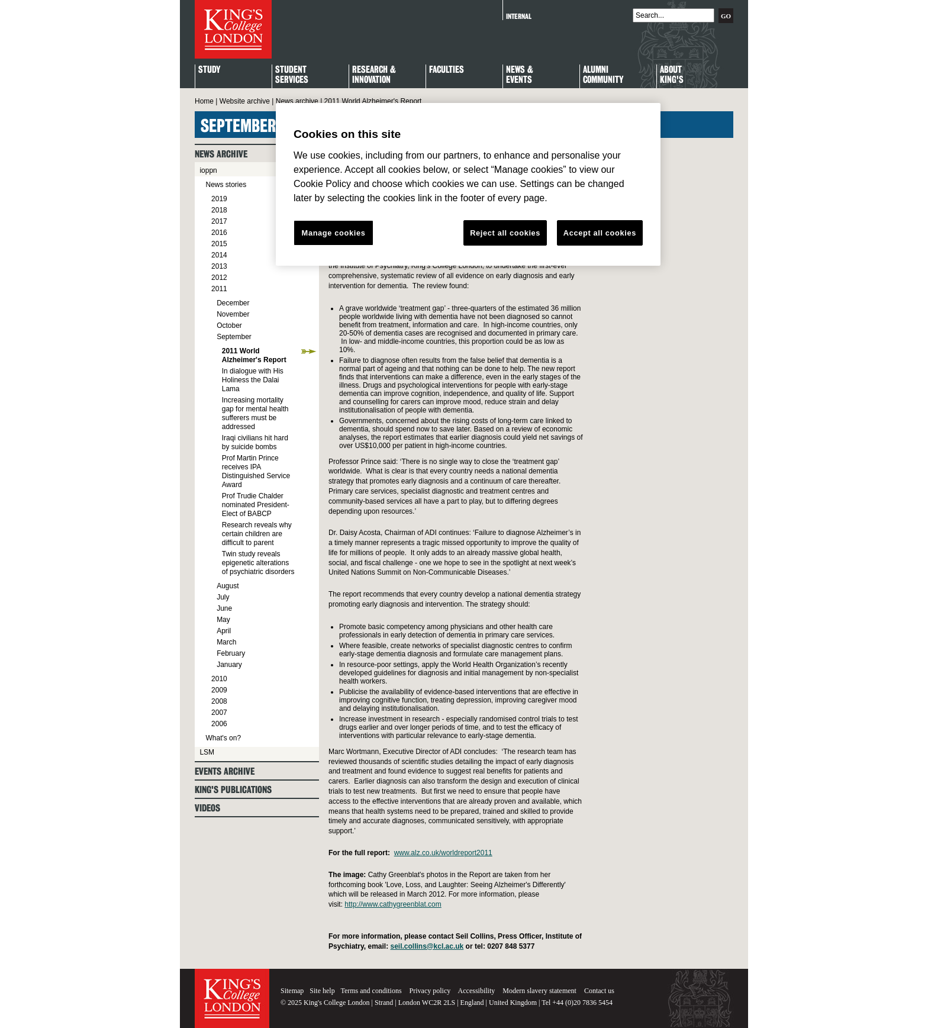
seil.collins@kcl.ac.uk (427, 946)
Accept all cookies (599, 232)
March (226, 642)
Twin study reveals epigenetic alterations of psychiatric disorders (258, 563)
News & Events (519, 75)
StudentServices (291, 75)
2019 (219, 199)
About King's (672, 75)
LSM (206, 752)
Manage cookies (334, 232)
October (229, 325)
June (224, 608)
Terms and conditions (370, 991)
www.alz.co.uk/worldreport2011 (443, 853)
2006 (219, 724)
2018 (219, 210)
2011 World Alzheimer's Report (254, 355)
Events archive (224, 771)
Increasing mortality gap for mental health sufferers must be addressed (255, 413)
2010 (219, 679)
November (233, 314)
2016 (219, 232)
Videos (207, 808)
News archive (297, 101)
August (228, 586)
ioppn (208, 170)
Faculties (446, 70)
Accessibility (476, 991)
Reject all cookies (505, 232)
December (233, 303)
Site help (322, 991)
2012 (219, 277)
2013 (219, 266)
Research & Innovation (374, 75)
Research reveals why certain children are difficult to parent (257, 534)
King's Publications (233, 790)
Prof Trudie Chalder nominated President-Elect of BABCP (255, 505)
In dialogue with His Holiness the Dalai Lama (252, 380)
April (224, 631)
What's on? (223, 738)
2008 (219, 701)
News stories (225, 185)
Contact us (599, 991)
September (234, 337)
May (223, 619)
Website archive (245, 101)
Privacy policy (430, 991)
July (223, 597)
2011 (219, 289)
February (231, 653)
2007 (219, 712)
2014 (219, 255)
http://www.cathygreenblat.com (392, 904)
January (229, 664)
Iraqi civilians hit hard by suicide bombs (255, 442)
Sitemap (292, 991)
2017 (219, 221)
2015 (219, 244)
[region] (468, 184)
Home (204, 101)
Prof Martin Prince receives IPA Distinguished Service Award (256, 471)
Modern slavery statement (539, 991)
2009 (219, 690)
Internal (518, 16)
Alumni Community (603, 75)
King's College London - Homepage (233, 29)
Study (209, 70)
